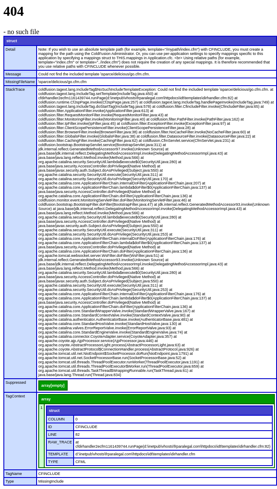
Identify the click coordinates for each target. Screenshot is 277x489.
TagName (14, 474)
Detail (10, 49)
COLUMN (56, 419)
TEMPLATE (58, 454)
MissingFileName (20, 82)
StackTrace (15, 89)
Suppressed (16, 382)
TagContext (15, 396)
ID (50, 427)
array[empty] (53, 385)
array (46, 399)
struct (11, 41)
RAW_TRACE (60, 442)
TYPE (53, 462)
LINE (52, 434)
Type (10, 481)
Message (13, 74)
